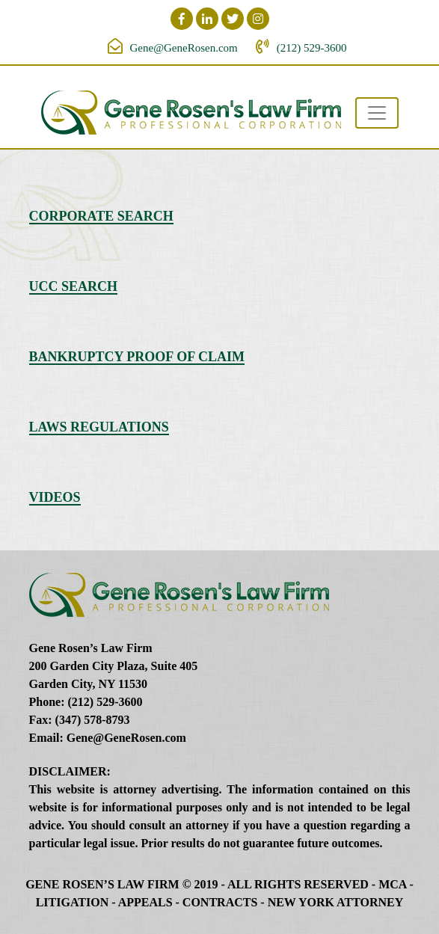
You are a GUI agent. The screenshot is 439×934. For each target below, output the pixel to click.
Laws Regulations (99, 427)
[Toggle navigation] (377, 113)
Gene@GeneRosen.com (184, 48)
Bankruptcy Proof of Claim (137, 356)
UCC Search (73, 286)
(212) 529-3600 (312, 48)
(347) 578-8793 (92, 719)
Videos (55, 497)
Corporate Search (101, 216)
